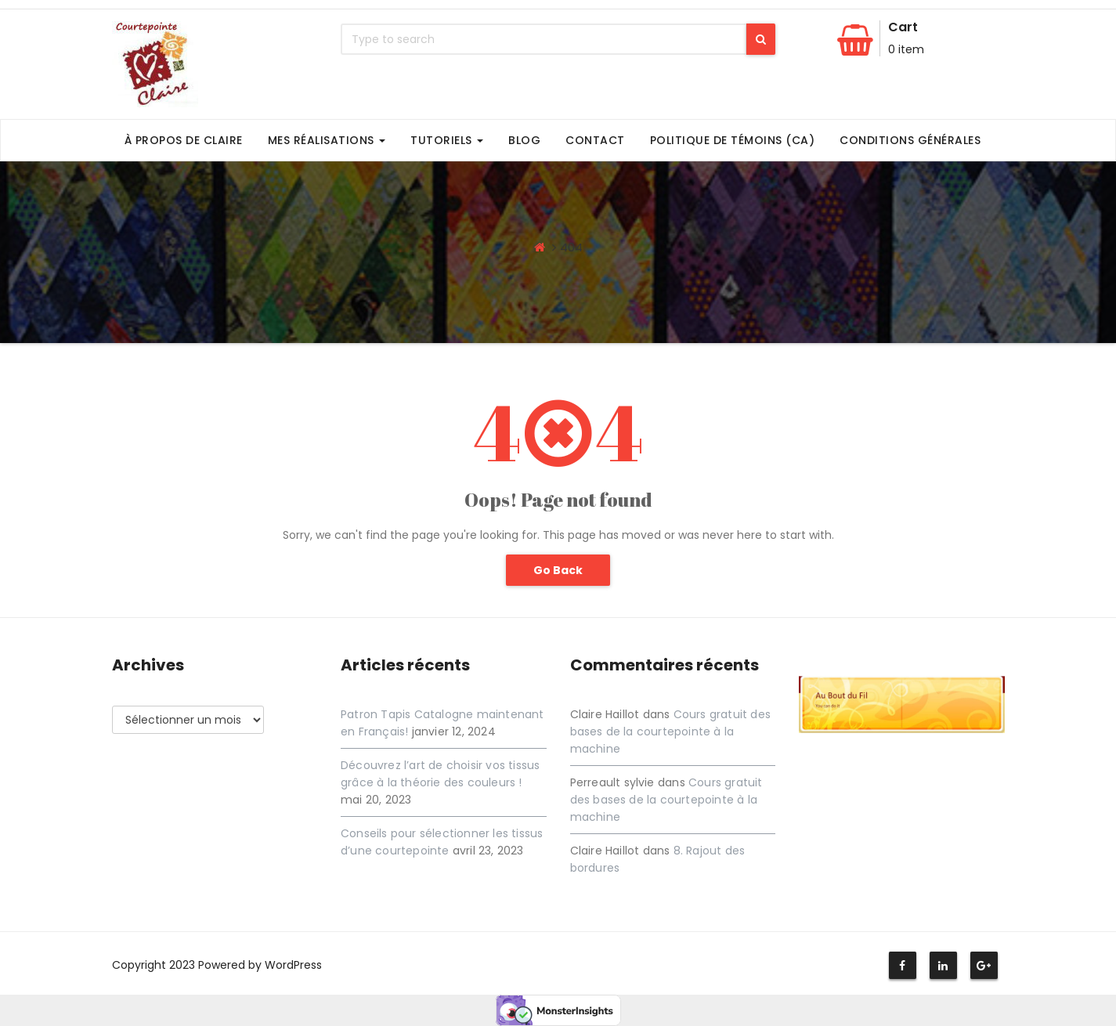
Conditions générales (910, 140)
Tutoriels (446, 140)
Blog (524, 140)
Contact (595, 140)
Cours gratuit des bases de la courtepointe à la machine (670, 731)
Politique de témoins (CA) (732, 140)
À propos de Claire (184, 140)
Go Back (558, 570)
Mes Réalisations (327, 140)
